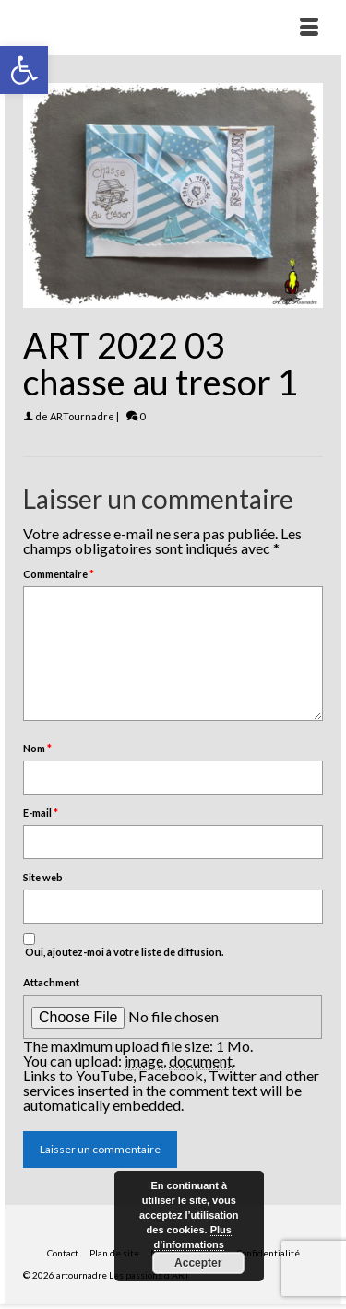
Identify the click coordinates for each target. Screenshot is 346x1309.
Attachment (51, 982)
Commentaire (58, 574)
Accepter (197, 1262)
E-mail (40, 813)
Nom (37, 748)
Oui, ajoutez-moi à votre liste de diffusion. (123, 945)
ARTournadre (82, 416)
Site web (43, 877)
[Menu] (309, 27)
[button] (24, 70)
